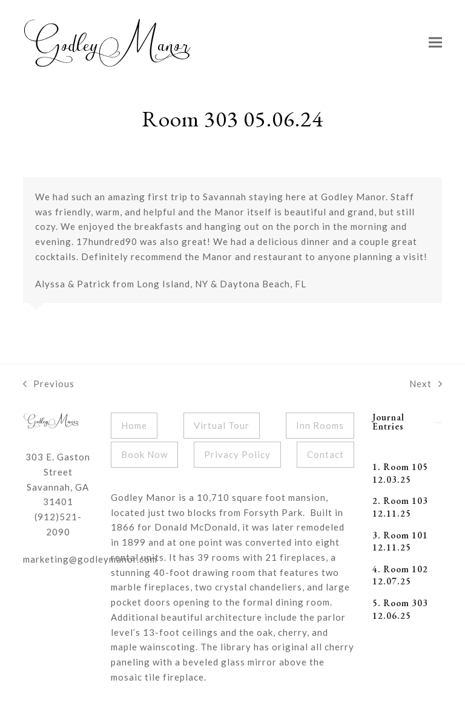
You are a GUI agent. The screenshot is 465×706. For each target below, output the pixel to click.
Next (425, 384)
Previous (48, 384)
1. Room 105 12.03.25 (400, 473)
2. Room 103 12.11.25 (400, 507)
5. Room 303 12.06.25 (400, 609)
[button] (435, 43)
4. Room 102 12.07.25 (400, 575)
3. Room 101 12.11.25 (400, 541)
